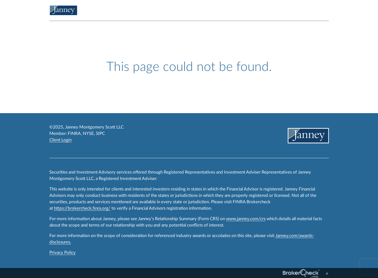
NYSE (88, 133)
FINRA (74, 133)
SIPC (100, 133)
